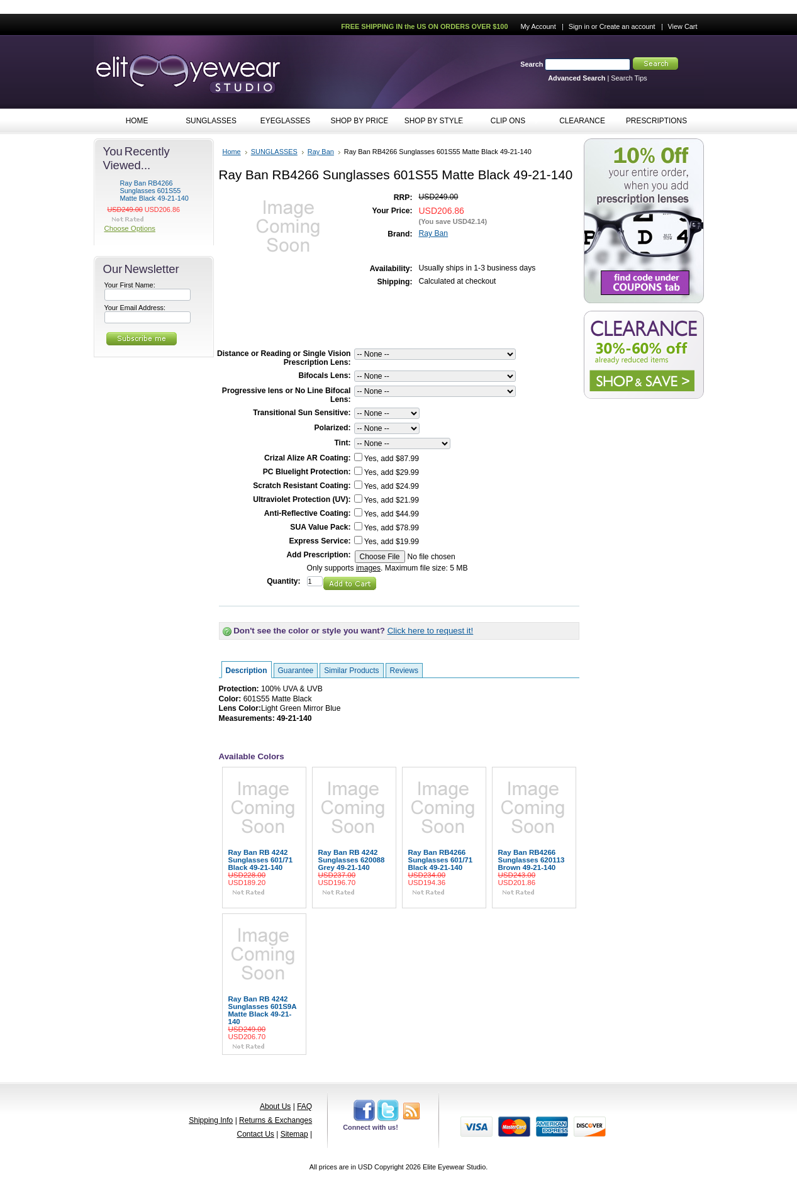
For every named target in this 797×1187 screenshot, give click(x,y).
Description (246, 670)
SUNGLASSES (208, 121)
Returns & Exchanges (275, 1120)
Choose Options (129, 228)
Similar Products (351, 670)
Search (531, 64)
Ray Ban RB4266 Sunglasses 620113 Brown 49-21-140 (531, 860)
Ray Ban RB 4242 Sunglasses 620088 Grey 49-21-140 (351, 860)
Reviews (404, 670)
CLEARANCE (582, 120)
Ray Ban (321, 151)
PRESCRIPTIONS (656, 120)
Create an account (627, 26)
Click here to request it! (430, 630)
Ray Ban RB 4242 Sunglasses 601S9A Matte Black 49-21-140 (262, 1010)
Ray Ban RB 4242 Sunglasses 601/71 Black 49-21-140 (260, 860)
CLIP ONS (505, 121)
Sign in (579, 26)
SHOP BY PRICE (357, 121)
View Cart (683, 26)
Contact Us (255, 1134)
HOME (137, 120)
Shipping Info (211, 1120)
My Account (537, 26)
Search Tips (629, 78)
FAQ (304, 1106)
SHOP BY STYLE (431, 121)
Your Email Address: (135, 307)
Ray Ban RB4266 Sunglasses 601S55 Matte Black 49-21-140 (154, 190)
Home (232, 151)
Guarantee (296, 670)
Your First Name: (129, 285)
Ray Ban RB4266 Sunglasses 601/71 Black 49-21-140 (440, 860)
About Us (275, 1106)
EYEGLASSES (282, 121)
